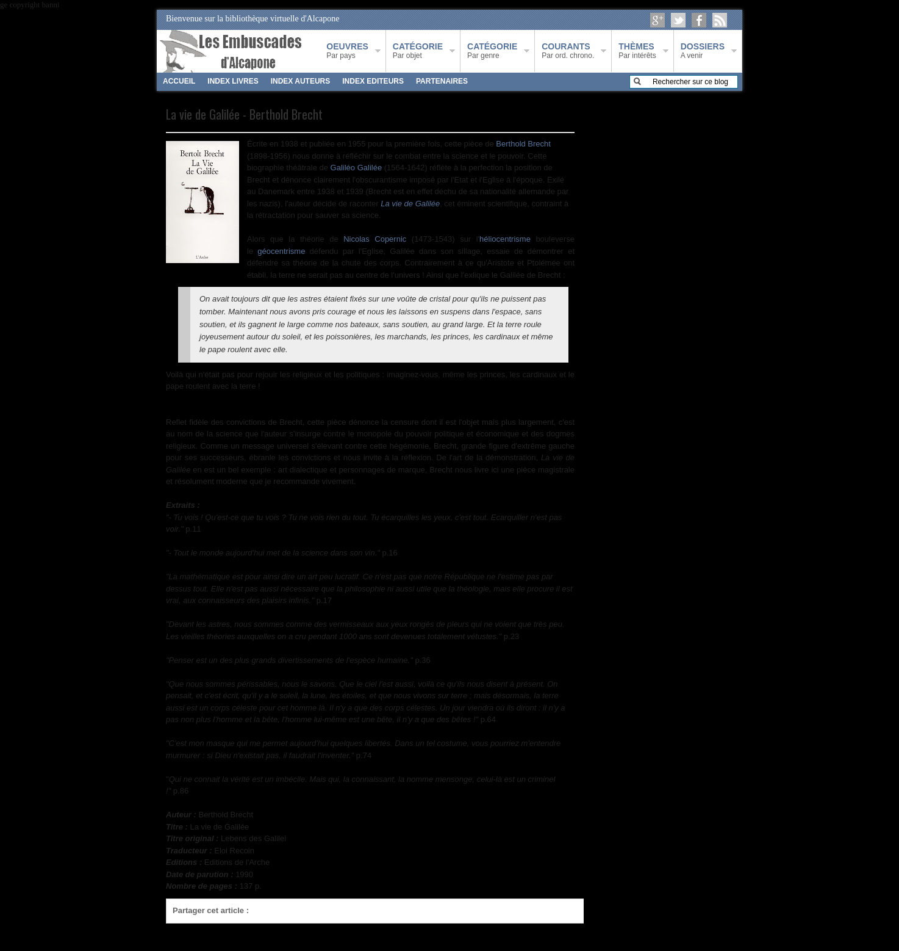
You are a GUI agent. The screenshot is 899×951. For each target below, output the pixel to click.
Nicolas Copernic (374, 239)
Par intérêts (637, 51)
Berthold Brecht (523, 143)
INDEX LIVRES (232, 81)
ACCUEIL (179, 81)
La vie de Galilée (410, 203)
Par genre (492, 51)
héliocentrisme (505, 239)
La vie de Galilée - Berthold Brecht (244, 114)
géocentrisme (281, 251)
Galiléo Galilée (356, 167)
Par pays (347, 51)
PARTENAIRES (442, 81)
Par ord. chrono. (568, 51)
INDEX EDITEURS (373, 81)
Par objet (418, 51)
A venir (703, 51)
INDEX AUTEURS (301, 81)
